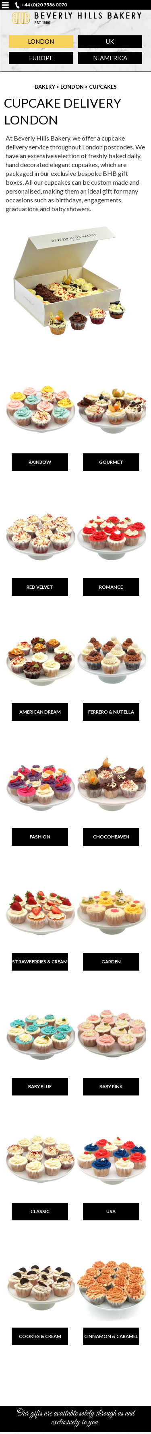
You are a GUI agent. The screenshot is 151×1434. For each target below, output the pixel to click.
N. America (110, 57)
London (41, 41)
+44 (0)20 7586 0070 (44, 5)
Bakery (45, 87)
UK (110, 41)
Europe (41, 57)
